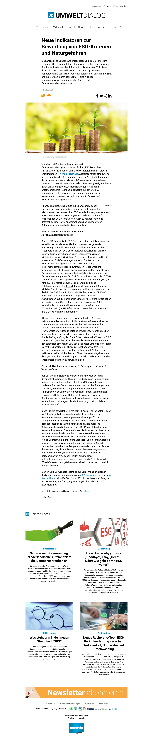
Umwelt (71, 26)
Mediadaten (89, 703)
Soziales (82, 26)
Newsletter (97, 6)
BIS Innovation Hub (91, 474)
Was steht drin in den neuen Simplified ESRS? (49, 639)
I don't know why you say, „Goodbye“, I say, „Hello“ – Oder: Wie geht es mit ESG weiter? (103, 558)
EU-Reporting (97, 26)
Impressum (103, 703)
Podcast (107, 6)
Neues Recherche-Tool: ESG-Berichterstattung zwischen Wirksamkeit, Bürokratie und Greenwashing (103, 642)
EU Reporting (49, 548)
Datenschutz (50, 703)
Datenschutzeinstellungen (70, 703)
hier (87, 490)
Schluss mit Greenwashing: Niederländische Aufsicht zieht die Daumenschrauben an (49, 556)
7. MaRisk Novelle (69, 173)
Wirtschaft (58, 26)
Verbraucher (42, 26)
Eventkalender (119, 6)
